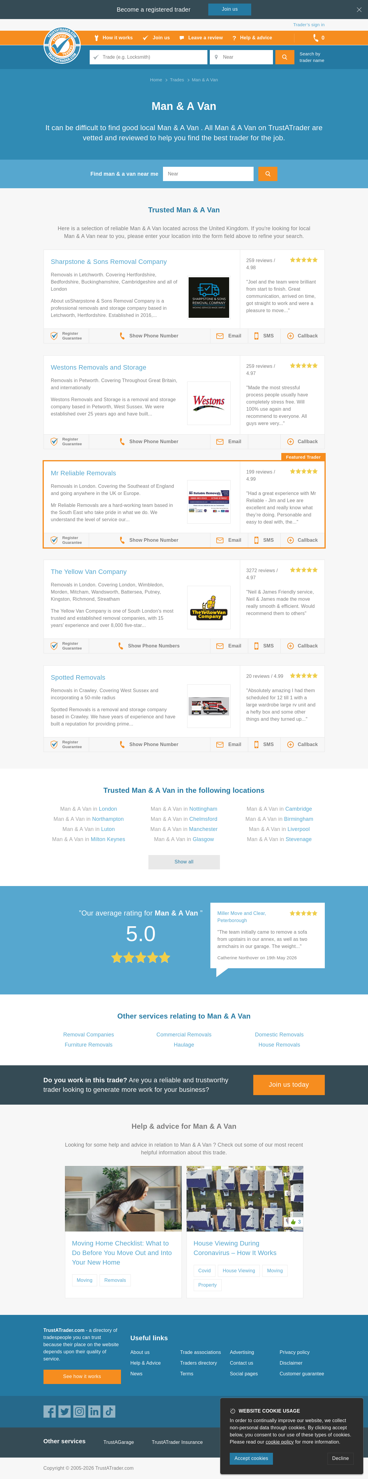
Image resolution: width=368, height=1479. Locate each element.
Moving (85, 1280)
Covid (204, 1270)
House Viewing (239, 1270)
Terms (187, 1373)
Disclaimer (291, 1363)
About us (140, 1352)
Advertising (242, 1352)
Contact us (241, 1363)
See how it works (82, 1376)
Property (207, 1284)
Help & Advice (146, 1363)
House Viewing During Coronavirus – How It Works (235, 1248)
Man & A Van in (88, 809)
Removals (115, 1280)
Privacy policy (295, 1352)
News (137, 1373)
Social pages (244, 1373)
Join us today (289, 1084)
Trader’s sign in (308, 24)
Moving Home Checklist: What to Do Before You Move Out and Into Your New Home (122, 1253)
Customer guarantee (302, 1373)
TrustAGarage (118, 1442)
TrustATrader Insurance (177, 1442)
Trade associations (200, 1352)
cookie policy (280, 1441)
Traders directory (198, 1363)
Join (230, 9)
